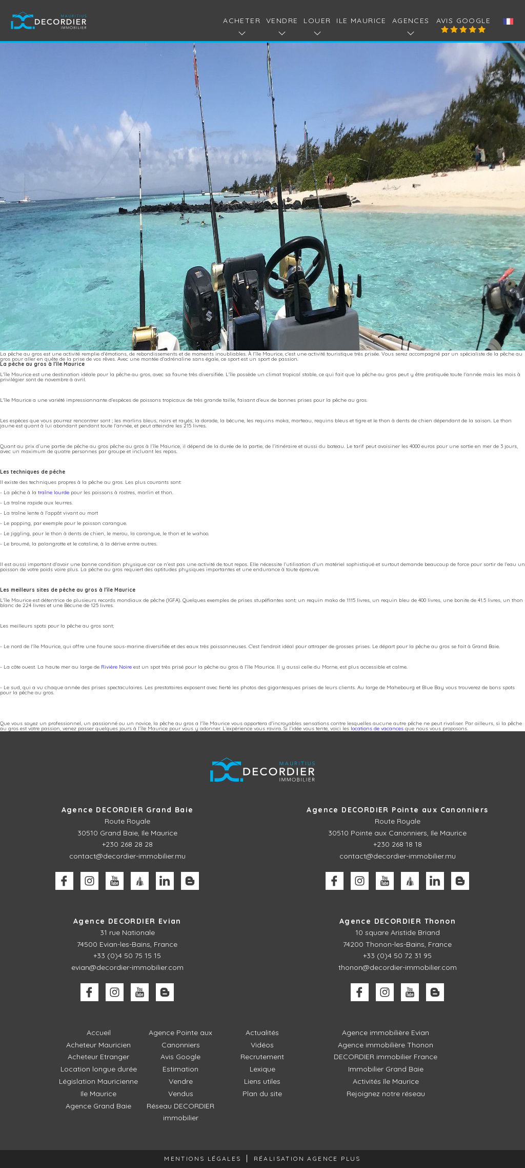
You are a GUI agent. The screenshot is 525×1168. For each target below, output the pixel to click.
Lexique (262, 1069)
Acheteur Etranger (98, 1056)
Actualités (262, 1032)
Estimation (180, 1069)
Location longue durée (98, 1069)
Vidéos (262, 1044)
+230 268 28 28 (127, 844)
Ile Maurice (361, 20)
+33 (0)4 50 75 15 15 (127, 955)
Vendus (180, 1093)
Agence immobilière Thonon (385, 1044)
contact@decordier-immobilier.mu (127, 856)
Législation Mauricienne (98, 1081)
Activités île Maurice (386, 1081)
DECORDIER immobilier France (385, 1056)
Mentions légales (202, 1158)
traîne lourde (53, 492)
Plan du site (262, 1093)
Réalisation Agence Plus (307, 1158)
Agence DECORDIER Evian (127, 921)
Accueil (99, 1032)
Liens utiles (262, 1081)
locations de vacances (377, 728)
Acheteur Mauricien (98, 1044)
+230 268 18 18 (397, 844)
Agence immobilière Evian (385, 1032)
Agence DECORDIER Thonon (397, 921)
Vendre (181, 1081)
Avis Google (463, 20)
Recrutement (262, 1056)
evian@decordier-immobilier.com (127, 967)
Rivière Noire (116, 667)
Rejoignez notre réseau (386, 1093)
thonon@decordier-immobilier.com (397, 967)
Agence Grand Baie (98, 1106)
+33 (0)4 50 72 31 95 (397, 955)
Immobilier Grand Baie (385, 1069)
